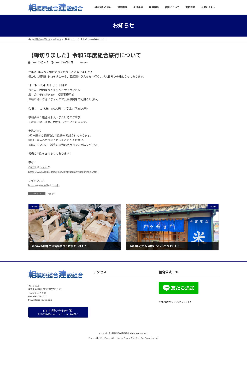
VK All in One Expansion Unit (146, 338)
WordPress (105, 338)
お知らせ (51, 193)
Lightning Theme (122, 338)
